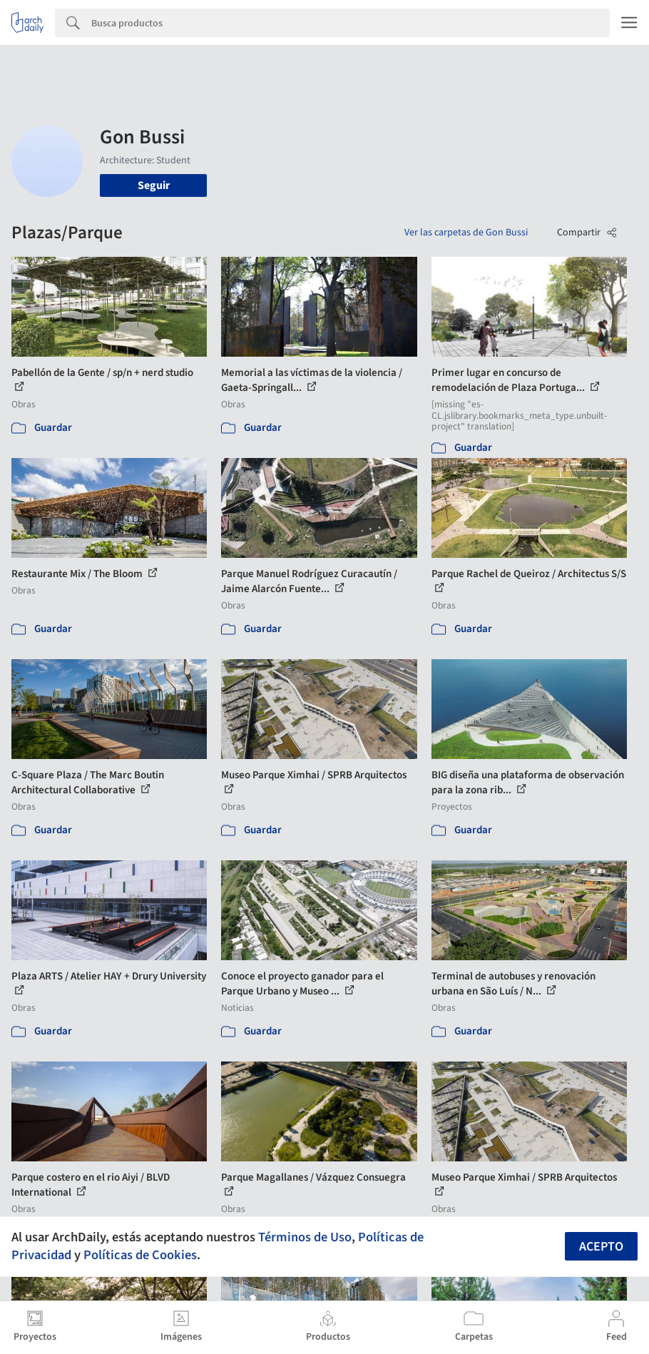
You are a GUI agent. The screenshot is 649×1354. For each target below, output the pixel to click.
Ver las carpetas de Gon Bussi (466, 233)
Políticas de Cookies (140, 1255)
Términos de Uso (305, 1237)
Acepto (601, 1247)
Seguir (154, 185)
